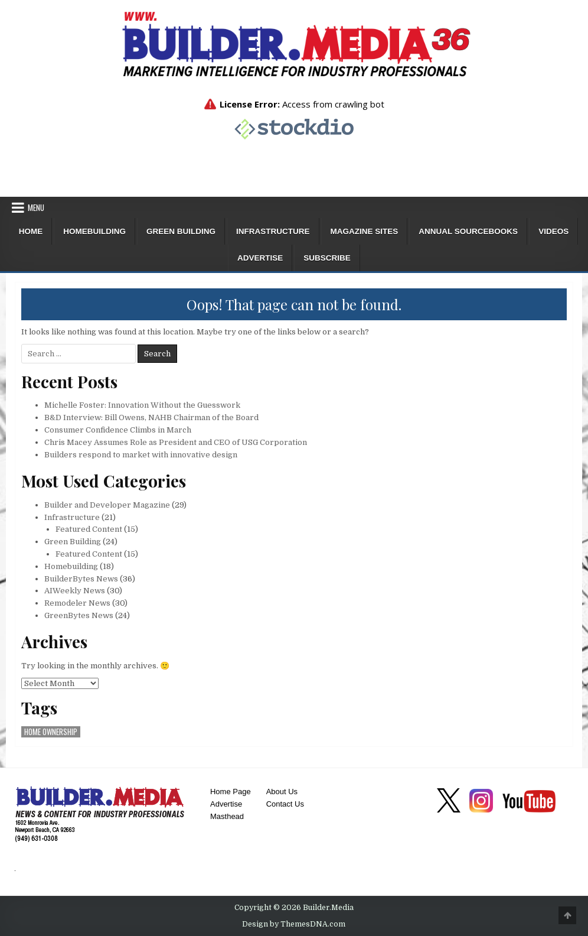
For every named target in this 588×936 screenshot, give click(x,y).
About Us (282, 791)
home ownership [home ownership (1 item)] (50, 731)
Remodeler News (77, 603)
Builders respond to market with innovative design (140, 454)
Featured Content (88, 529)
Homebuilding (94, 231)
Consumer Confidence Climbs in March (117, 429)
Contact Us (285, 804)
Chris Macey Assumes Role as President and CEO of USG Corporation (175, 442)
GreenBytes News (78, 615)
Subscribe (327, 258)
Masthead (227, 816)
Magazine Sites (364, 231)
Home (31, 231)
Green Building (180, 231)
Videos (553, 231)
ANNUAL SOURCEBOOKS (468, 231)
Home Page (230, 791)
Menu (36, 207)
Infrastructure (273, 231)
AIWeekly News (74, 590)
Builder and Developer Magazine (107, 504)
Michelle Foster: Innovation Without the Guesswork (142, 405)
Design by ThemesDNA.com (293, 924)
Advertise (260, 258)
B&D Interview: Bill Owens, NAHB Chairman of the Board (151, 417)
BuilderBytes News (81, 578)
